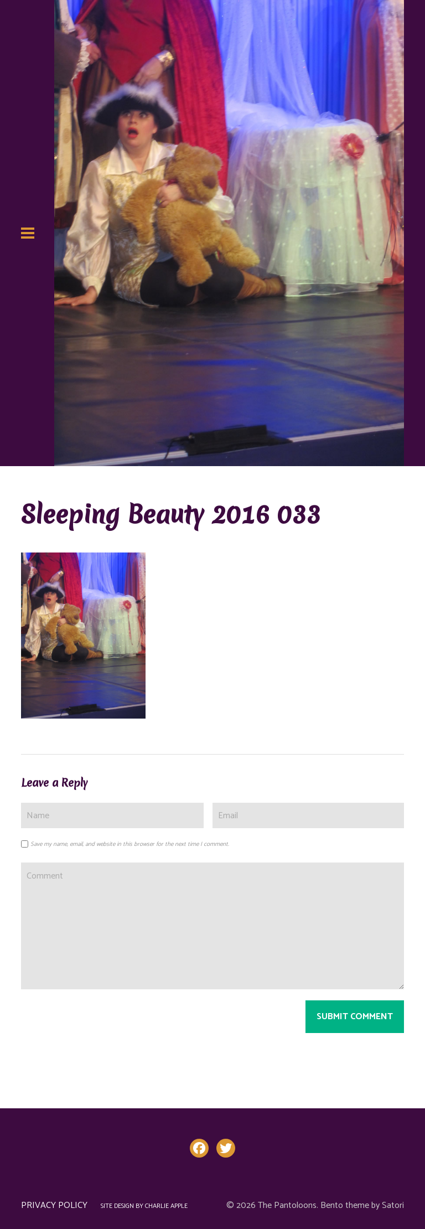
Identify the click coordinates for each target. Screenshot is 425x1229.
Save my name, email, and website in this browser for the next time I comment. (129, 844)
